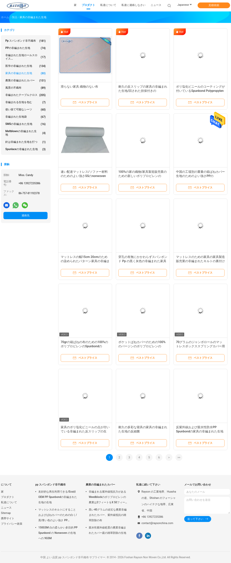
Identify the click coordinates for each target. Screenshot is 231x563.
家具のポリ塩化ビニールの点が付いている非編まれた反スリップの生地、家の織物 (85, 431)
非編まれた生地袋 (25, 117)
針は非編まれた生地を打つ (25, 142)
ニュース (6, 507)
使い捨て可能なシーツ (25, 109)
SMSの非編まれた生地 (25, 124)
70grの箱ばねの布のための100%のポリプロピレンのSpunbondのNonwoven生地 (84, 346)
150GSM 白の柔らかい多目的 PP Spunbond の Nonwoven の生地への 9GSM (58, 533)
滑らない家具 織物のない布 (79, 86)
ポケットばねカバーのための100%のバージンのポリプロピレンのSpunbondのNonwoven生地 (142, 346)
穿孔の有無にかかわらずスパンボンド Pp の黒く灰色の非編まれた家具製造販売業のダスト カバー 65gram (142, 261)
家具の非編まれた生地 (25, 73)
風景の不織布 (25, 88)
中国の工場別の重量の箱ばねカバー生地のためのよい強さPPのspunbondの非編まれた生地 (200, 176)
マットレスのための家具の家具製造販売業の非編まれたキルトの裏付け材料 (200, 261)
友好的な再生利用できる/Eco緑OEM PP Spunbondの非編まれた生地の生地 (57, 497)
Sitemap (6, 513)
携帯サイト (7, 518)
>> (179, 457)
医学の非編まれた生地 (25, 66)
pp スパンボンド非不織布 (25, 41)
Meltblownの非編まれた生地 (25, 133)
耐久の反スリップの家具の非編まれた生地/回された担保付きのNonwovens (142, 91)
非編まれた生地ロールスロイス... (25, 57)
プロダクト (7, 496)
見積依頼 (213, 5)
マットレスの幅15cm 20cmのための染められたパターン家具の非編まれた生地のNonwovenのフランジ (85, 261)
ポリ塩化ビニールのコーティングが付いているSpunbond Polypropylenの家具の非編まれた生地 (200, 91)
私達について (9, 502)
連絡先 (26, 215)
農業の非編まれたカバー (25, 80)
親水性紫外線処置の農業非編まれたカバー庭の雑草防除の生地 (107, 530)
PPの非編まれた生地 (25, 48)
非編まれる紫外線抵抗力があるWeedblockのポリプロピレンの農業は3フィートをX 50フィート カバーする (108, 497)
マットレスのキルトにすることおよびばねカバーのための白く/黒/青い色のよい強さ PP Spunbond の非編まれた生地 (57, 515)
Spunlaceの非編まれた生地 (25, 149)
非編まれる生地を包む (25, 102)
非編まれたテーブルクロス (25, 95)
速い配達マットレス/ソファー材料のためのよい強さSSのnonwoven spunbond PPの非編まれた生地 (84, 176)
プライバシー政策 (11, 523)
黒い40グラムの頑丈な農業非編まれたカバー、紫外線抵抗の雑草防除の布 (108, 515)
